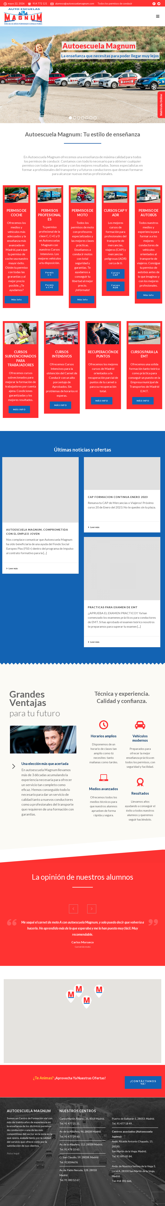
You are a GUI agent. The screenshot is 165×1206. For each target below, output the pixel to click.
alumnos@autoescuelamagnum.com (74, 3)
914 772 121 (40, 3)
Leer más (12, 568)
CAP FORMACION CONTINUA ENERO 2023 (118, 497)
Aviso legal (13, 1153)
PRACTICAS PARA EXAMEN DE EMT (113, 607)
